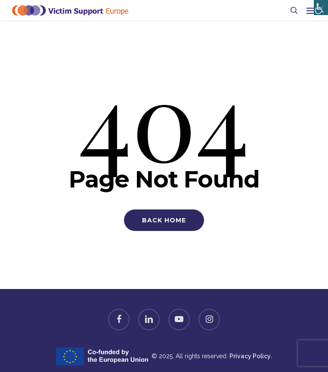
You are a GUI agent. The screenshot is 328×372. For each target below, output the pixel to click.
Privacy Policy (250, 356)
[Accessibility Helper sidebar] (319, 5)
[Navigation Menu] (311, 10)
